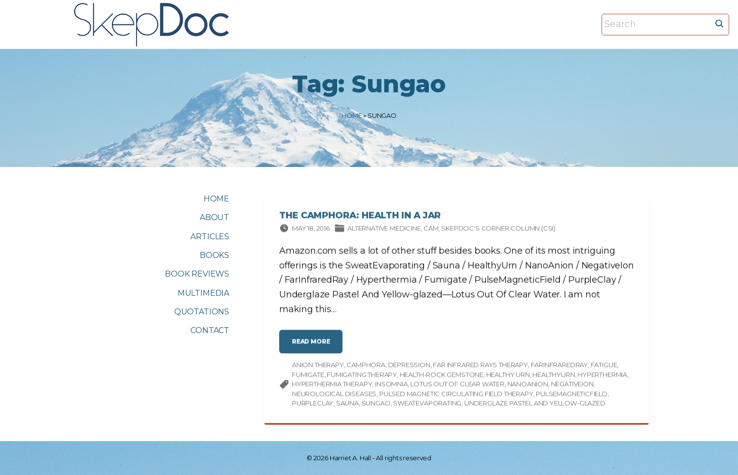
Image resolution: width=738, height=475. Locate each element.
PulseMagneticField (571, 395)
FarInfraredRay (559, 366)
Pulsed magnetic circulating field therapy (456, 395)
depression (409, 366)
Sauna (347, 405)
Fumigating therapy (362, 376)
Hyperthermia (602, 376)
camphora (365, 366)
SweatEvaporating (427, 405)
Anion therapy (318, 366)
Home (352, 115)
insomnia (391, 386)
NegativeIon (572, 386)
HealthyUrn (553, 376)
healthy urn (508, 376)
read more (313, 347)
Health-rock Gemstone (441, 376)
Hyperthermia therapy (332, 386)
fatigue (604, 366)
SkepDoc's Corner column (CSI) (498, 230)
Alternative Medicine (384, 230)
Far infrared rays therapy (480, 366)
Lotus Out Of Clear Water (457, 386)
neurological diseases (334, 395)
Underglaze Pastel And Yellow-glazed (535, 405)
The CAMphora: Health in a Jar (360, 217)
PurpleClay (312, 405)
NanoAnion (527, 386)
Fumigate (308, 376)
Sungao (376, 405)
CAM (430, 230)
